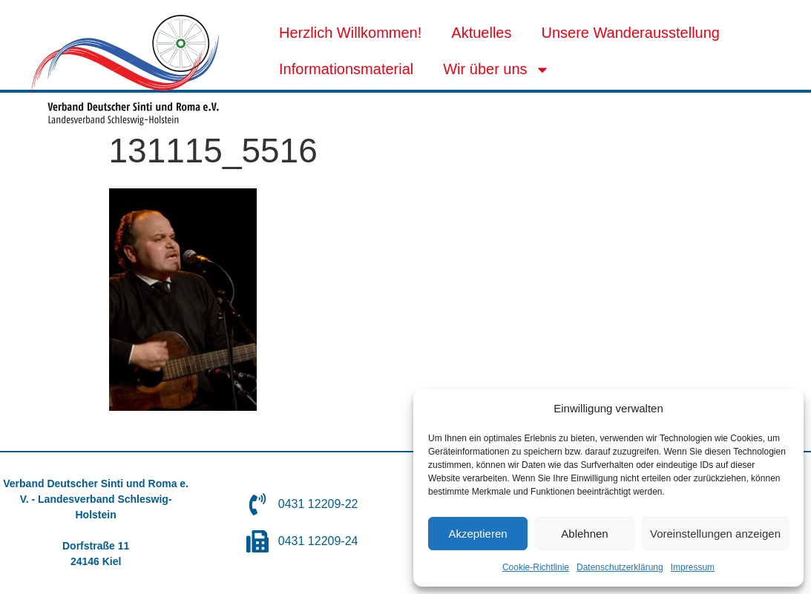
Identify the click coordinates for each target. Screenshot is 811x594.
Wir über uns (496, 70)
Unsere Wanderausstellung (630, 32)
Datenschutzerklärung (620, 567)
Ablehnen (584, 533)
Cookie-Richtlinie (535, 567)
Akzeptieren (477, 533)
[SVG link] (125, 70)
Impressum (693, 567)
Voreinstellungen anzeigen (715, 533)
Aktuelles (481, 32)
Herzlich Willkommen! (350, 32)
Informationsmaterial (346, 69)
